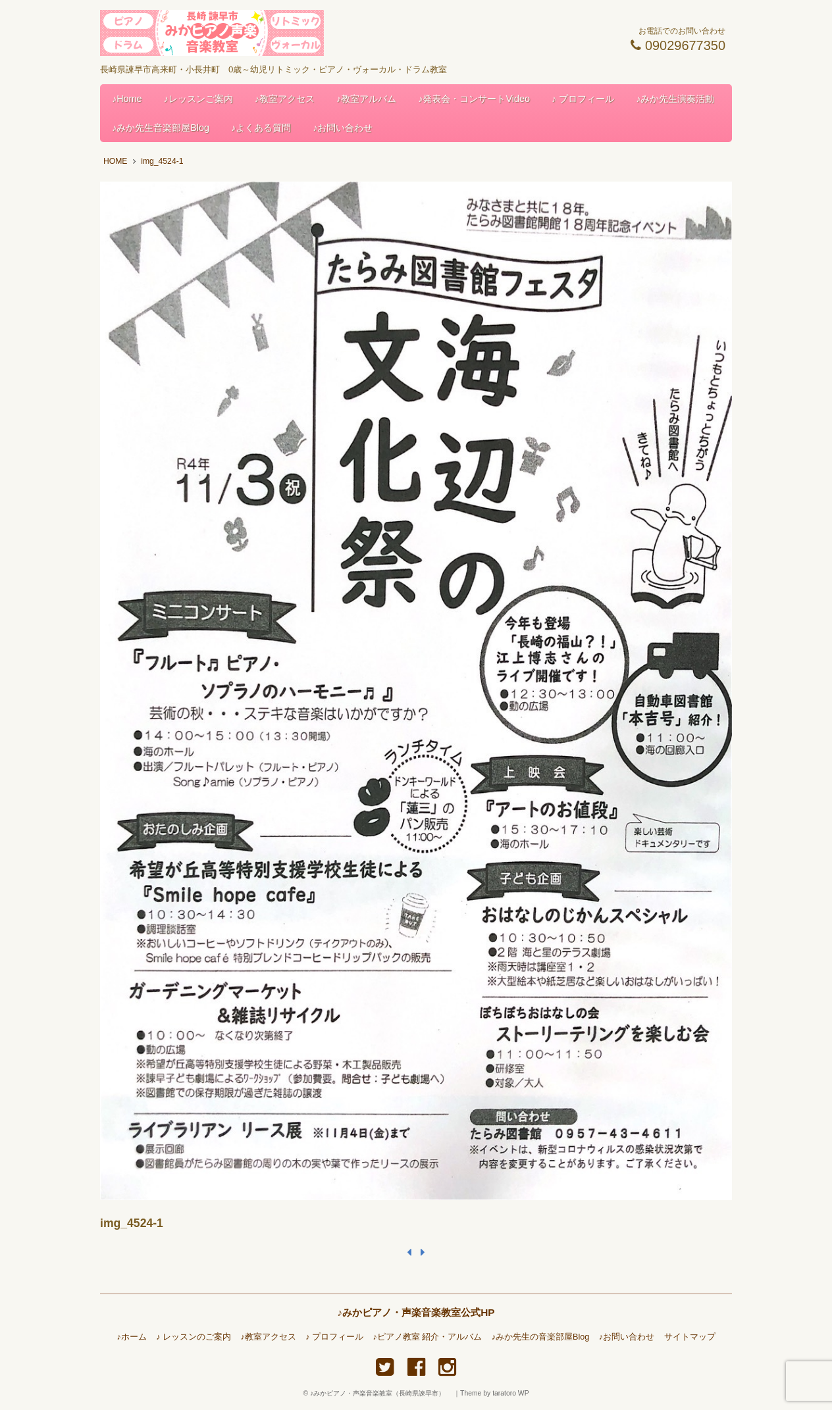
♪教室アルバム (366, 98)
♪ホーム (131, 1337)
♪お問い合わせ (343, 127)
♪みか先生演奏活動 (675, 98)
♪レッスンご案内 (198, 98)
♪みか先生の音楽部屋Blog (541, 1337)
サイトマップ (689, 1337)
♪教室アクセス (285, 98)
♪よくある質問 (261, 127)
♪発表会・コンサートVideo (474, 98)
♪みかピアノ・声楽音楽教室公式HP (415, 1312)
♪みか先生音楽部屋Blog (160, 127)
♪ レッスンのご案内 (193, 1337)
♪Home (127, 98)
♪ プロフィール (583, 98)
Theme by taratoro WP (494, 1393)
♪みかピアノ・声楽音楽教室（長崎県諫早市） (381, 1393)
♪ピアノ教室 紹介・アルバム (427, 1337)
